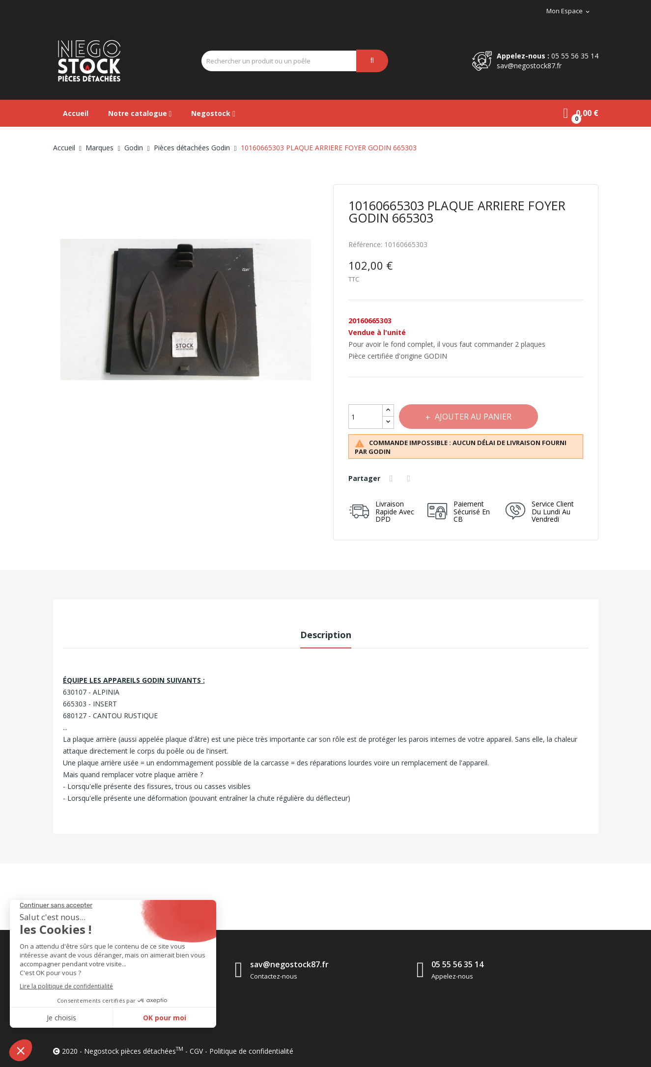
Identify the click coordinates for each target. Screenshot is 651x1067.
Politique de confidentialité (251, 1051)
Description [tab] (325, 635)
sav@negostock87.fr (529, 65)
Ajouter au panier (475, 416)
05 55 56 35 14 (574, 55)
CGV (196, 1051)
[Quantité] (365, 416)
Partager (393, 478)
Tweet (411, 478)
